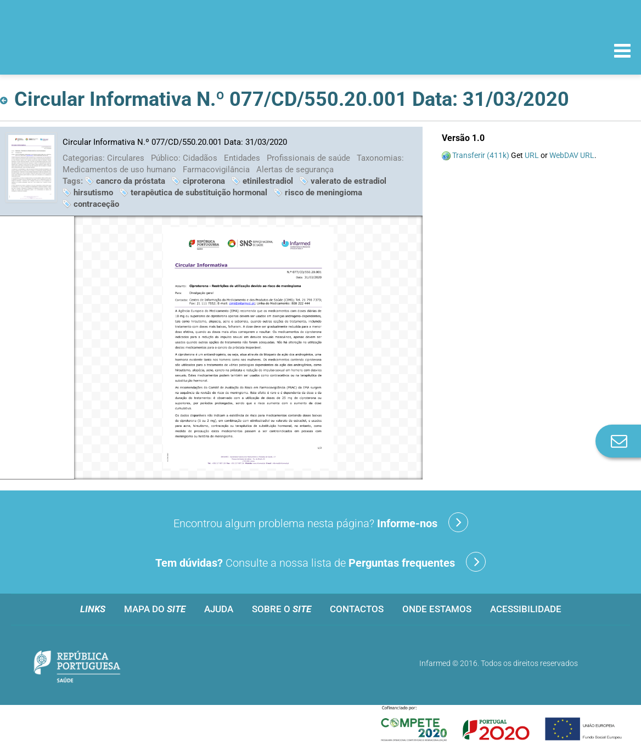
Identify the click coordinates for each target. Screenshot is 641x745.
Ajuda (218, 608)
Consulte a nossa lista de (320, 562)
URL (532, 155)
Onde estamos (436, 608)
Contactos (357, 608)
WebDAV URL (571, 155)
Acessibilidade (525, 608)
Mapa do (154, 608)
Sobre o (281, 608)
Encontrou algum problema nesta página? (320, 522)
